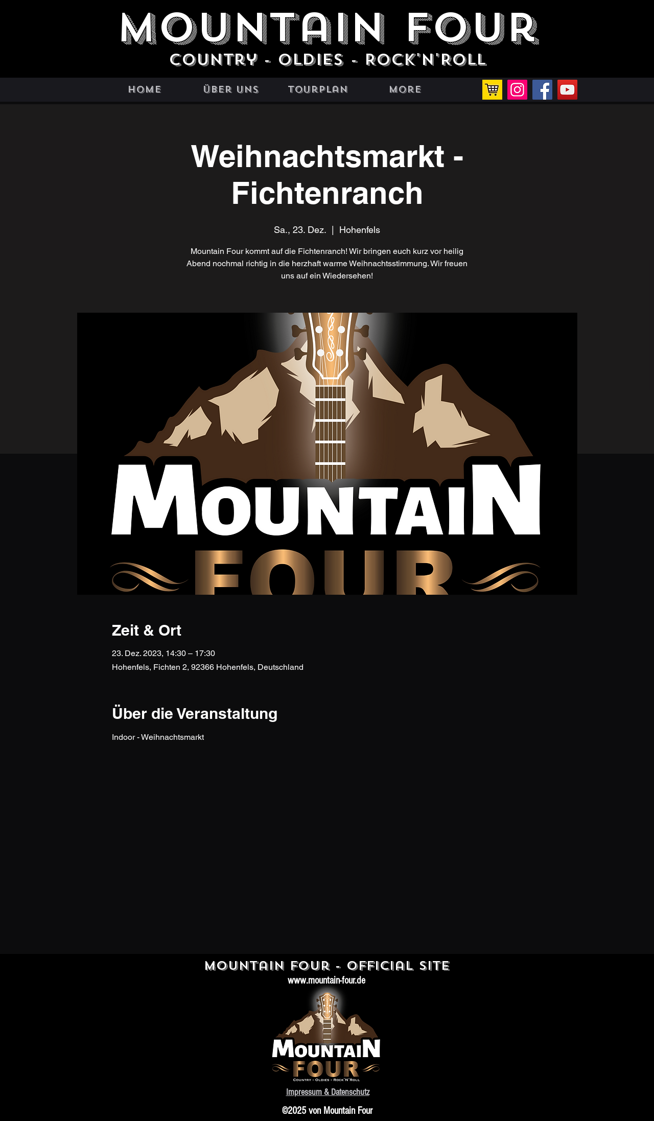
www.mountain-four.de (326, 980)
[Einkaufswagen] (492, 90)
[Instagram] (517, 90)
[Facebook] (542, 90)
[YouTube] (567, 90)
